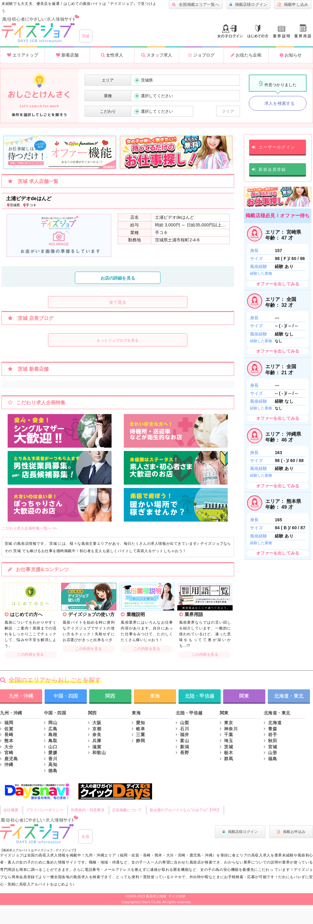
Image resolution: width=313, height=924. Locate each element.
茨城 (86, 36)
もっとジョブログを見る (118, 340)
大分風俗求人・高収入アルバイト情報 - (40, 28)
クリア (228, 111)
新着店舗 (67, 55)
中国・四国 (65, 695)
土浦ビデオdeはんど (28, 198)
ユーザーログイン (273, 147)
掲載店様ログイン (248, 4)
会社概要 (10, 810)
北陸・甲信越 (199, 695)
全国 (85, 836)
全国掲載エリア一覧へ (195, 4)
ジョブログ (201, 55)
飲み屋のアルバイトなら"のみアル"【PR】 (185, 810)
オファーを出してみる (277, 283)
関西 (110, 695)
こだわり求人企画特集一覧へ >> (29, 528)
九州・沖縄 (21, 695)
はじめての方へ (257, 31)
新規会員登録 (269, 169)
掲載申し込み (293, 4)
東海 (155, 695)
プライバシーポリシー (44, 810)
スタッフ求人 (156, 55)
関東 (244, 695)
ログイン (230, 31)
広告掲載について (127, 810)
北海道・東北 (289, 695)
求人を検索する (279, 103)
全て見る (118, 302)
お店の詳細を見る (118, 278)
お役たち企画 (246, 55)
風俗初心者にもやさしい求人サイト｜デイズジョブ (39, 830)
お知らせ (291, 55)
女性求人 (112, 55)
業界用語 (302, 31)
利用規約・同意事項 (87, 810)
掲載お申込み (291, 832)
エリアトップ (22, 55)
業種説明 (281, 32)
